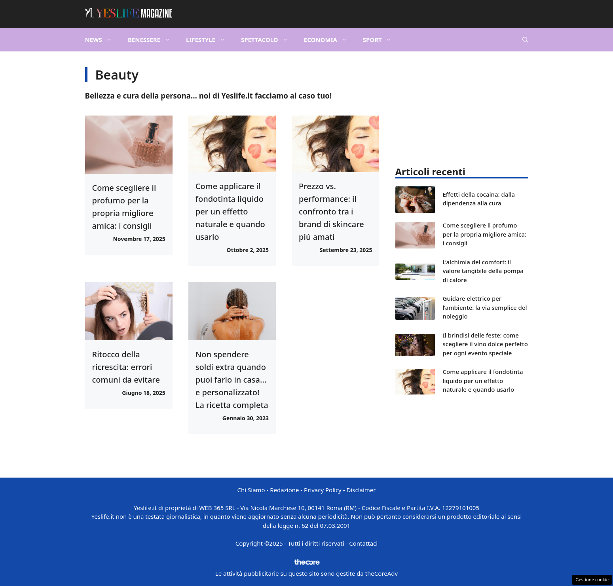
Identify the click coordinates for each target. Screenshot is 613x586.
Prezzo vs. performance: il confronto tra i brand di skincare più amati (331, 211)
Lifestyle (209, 39)
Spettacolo (268, 39)
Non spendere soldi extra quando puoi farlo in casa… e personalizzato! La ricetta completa (231, 379)
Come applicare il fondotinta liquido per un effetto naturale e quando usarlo (230, 211)
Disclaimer (361, 490)
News (102, 39)
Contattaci (363, 543)
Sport (381, 39)
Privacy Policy (323, 490)
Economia (329, 39)
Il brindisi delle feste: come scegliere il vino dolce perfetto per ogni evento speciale (485, 344)
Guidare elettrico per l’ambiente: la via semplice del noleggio (485, 307)
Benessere (153, 39)
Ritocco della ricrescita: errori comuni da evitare (126, 367)
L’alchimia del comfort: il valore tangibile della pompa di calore (483, 271)
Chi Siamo (251, 490)
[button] (525, 39)
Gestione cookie (592, 579)
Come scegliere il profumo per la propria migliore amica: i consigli (485, 234)
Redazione (284, 490)
